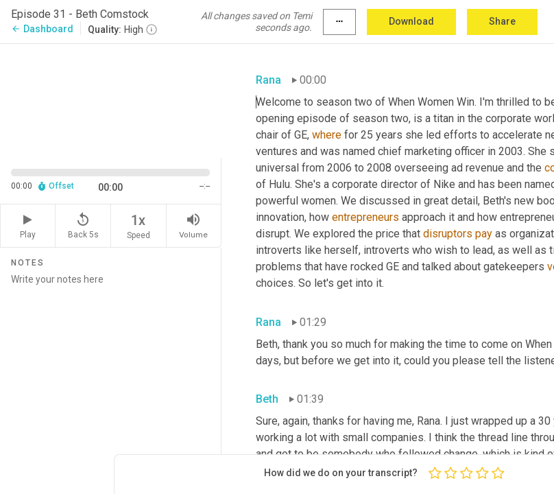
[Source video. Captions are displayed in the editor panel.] (110, 99)
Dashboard (42, 28)
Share (502, 21)
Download (411, 21)
